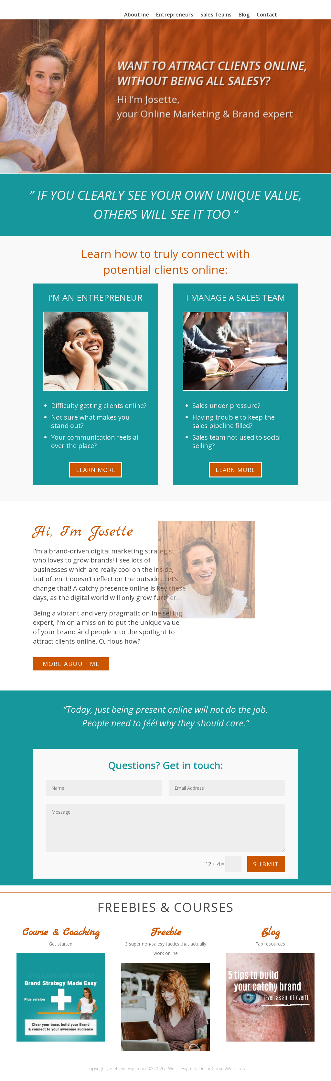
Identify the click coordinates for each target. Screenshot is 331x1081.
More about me (71, 664)
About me (136, 15)
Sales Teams (215, 15)
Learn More (95, 470)
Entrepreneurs (174, 15)
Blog (244, 15)
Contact (267, 15)
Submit (266, 864)
